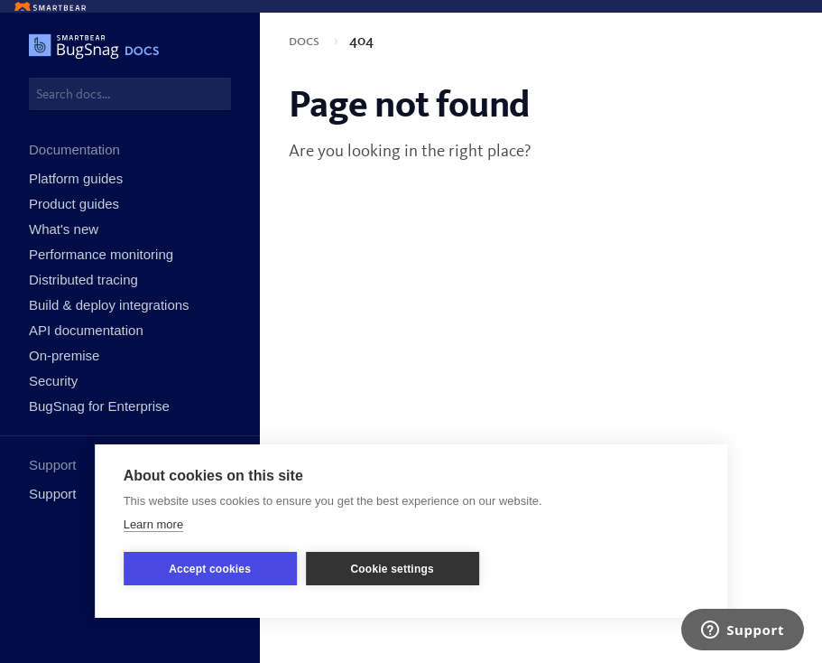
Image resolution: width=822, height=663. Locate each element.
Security (53, 380)
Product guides (74, 203)
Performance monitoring (101, 254)
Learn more (153, 524)
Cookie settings (391, 569)
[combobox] (130, 94)
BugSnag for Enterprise (99, 406)
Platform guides (76, 178)
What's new (63, 229)
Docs (306, 41)
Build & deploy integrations (109, 305)
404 (361, 41)
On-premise (64, 355)
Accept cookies (210, 569)
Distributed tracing (83, 279)
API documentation (86, 330)
